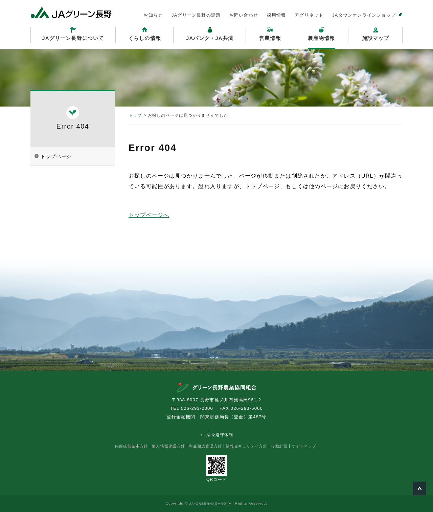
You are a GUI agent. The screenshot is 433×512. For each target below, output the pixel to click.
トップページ (56, 156)
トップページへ (149, 215)
